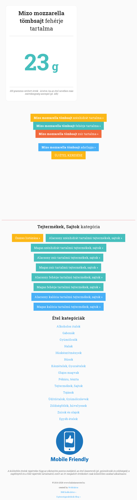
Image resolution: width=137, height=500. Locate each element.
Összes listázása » (27, 238)
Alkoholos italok (68, 326)
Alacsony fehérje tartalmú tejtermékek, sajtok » (68, 277)
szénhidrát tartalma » (68, 118)
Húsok (68, 359)
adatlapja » (69, 147)
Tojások (68, 392)
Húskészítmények (68, 353)
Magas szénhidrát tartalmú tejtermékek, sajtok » (68, 248)
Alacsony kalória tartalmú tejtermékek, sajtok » (68, 297)
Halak (68, 346)
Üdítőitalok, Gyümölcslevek (68, 399)
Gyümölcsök (68, 339)
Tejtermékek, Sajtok (68, 386)
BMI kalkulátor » (68, 492)
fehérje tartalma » (68, 126)
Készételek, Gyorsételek (68, 366)
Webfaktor (73, 487)
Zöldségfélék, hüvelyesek (68, 406)
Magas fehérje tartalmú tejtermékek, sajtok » (68, 287)
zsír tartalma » (68, 134)
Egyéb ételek (68, 419)
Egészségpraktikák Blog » (69, 496)
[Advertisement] (68, 193)
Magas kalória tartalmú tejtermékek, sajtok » (68, 307)
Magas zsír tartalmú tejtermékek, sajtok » (68, 267)
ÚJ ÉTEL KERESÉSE (68, 155)
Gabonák (68, 333)
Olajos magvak (68, 372)
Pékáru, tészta (69, 379)
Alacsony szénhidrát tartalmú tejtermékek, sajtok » (85, 238)
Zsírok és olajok (68, 412)
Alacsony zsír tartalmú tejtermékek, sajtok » (68, 257)
